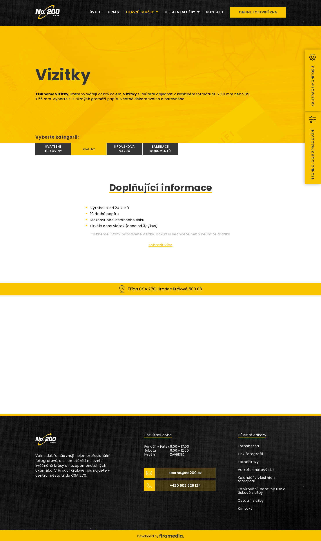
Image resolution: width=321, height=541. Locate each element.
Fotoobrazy (248, 461)
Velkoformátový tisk (256, 469)
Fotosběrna (248, 446)
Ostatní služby (251, 500)
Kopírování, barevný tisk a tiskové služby (262, 491)
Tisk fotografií (250, 453)
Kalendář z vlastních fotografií (256, 479)
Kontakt (245, 508)
